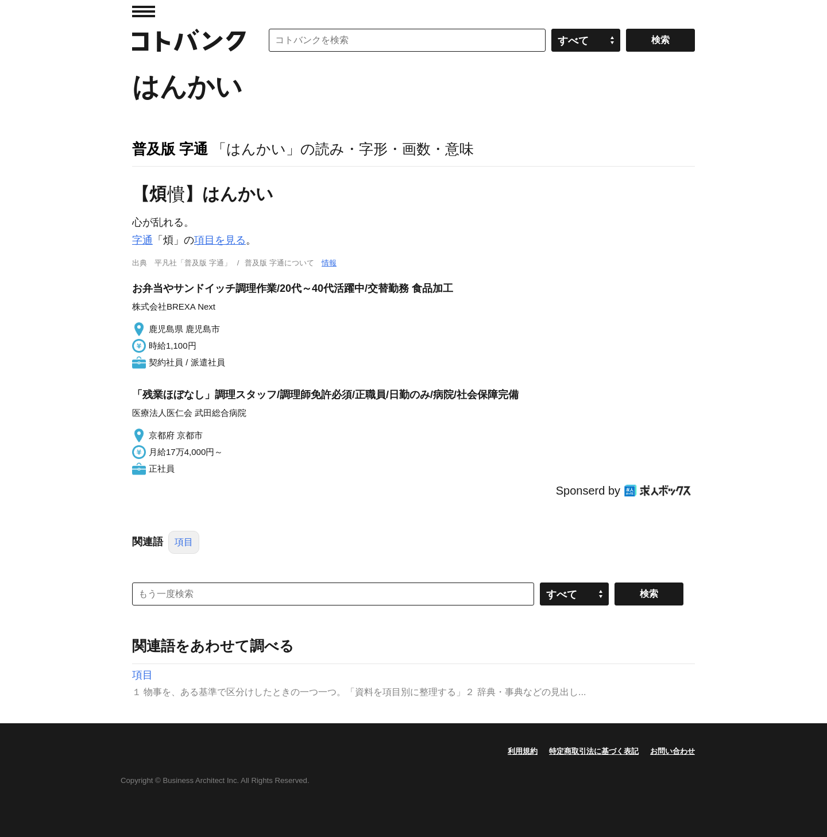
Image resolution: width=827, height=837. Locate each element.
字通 (142, 240)
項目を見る (220, 240)
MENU (143, 11)
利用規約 (523, 751)
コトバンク (189, 40)
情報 (329, 263)
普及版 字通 (170, 149)
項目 (184, 542)
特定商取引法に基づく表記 (594, 751)
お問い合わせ (672, 751)
